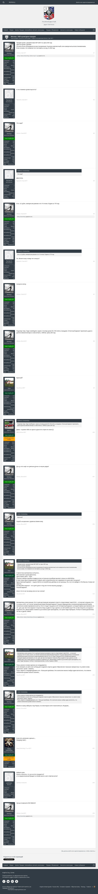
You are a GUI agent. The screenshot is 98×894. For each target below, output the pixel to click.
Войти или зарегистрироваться (85, 2)
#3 (94, 133)
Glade (31, 55)
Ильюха (35, 617)
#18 (94, 782)
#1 (94, 53)
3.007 (13, 442)
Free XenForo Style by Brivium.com (17, 889)
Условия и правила (65, 887)
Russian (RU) (55, 887)
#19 (94, 813)
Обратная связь (75, 887)
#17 (94, 748)
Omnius (45, 38)
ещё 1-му (35, 55)
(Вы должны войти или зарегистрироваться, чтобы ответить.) (78, 851)
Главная (88, 887)
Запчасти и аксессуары (25, 38)
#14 (94, 614)
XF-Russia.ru (11, 888)
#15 (94, 675)
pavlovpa (9, 783)
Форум (11, 2)
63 (13, 63)
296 (13, 60)
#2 (94, 99)
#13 (94, 593)
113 (13, 445)
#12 (94, 524)
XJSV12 (9, 430)
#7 (94, 294)
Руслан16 (9, 100)
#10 (94, 432)
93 (13, 399)
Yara (9, 388)
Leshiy (18, 55)
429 (13, 395)
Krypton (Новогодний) (46, 887)
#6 (94, 261)
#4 (94, 180)
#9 (94, 388)
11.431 (12, 762)
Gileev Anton (20, 617)
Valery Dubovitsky (25, 55)
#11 (94, 476)
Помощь (83, 887)
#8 (94, 341)
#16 (94, 708)
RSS (94, 886)
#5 (94, 213)
